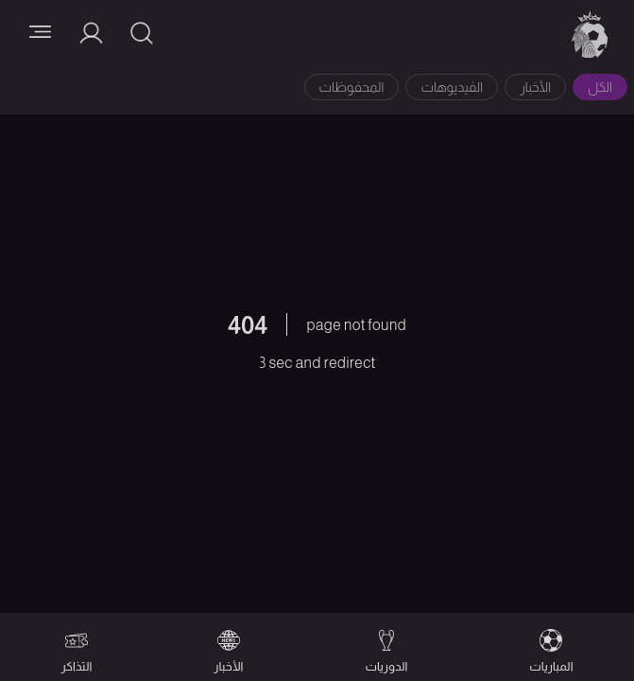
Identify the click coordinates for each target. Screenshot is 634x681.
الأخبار (535, 87)
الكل (600, 87)
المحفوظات (352, 87)
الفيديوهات (451, 87)
